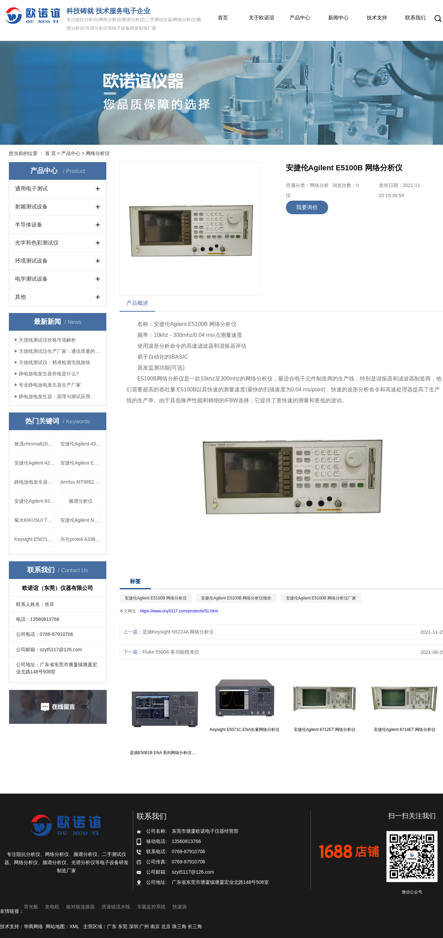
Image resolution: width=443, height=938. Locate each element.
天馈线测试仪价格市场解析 (47, 340)
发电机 (52, 906)
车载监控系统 (151, 906)
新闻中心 (338, 17)
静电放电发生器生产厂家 (34, 482)
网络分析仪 (98, 153)
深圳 (133, 926)
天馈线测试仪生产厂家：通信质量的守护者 (60, 351)
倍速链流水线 (116, 906)
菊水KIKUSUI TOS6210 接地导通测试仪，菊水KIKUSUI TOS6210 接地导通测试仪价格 (34, 520)
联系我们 (415, 17)
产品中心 (300, 17)
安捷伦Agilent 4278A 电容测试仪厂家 (34, 463)
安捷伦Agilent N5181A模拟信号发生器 (80, 520)
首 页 (50, 153)
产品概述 (137, 303)
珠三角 (179, 926)
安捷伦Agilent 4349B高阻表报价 (80, 444)
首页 (223, 17)
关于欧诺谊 (261, 17)
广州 (144, 926)
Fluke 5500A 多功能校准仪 (170, 652)
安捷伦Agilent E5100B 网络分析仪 (156, 598)
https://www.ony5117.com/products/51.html (179, 611)
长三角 (195, 926)
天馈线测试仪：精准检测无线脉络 (54, 362)
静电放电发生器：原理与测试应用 (54, 396)
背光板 (31, 906)
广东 (112, 926)
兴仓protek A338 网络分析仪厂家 (80, 539)
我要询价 (307, 207)
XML (74, 926)
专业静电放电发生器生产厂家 (50, 385)
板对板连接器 (80, 906)
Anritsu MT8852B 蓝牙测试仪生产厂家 (80, 482)
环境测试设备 (31, 261)
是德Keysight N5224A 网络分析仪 (178, 632)
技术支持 (377, 17)
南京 (155, 926)
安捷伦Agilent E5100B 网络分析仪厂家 (321, 598)
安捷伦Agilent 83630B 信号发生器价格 (34, 501)
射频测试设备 (31, 206)
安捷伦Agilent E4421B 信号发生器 (80, 463)
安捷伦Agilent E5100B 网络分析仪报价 (236, 598)
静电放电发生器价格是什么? (49, 373)
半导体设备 (28, 225)
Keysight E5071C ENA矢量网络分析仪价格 (34, 539)
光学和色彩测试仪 (37, 243)
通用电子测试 (31, 188)
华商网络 (33, 926)
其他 (20, 297)
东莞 (122, 926)
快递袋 (179, 906)
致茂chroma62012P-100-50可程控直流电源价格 (34, 444)
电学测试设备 (31, 279)
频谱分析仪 (81, 501)
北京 (166, 926)
